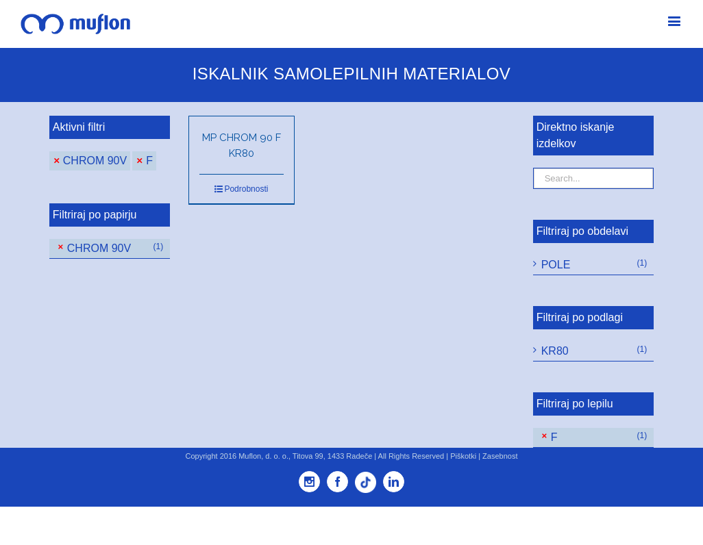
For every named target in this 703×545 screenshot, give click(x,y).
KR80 (555, 351)
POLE (556, 264)
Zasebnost (499, 456)
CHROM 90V (95, 160)
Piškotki (463, 456)
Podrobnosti (246, 189)
